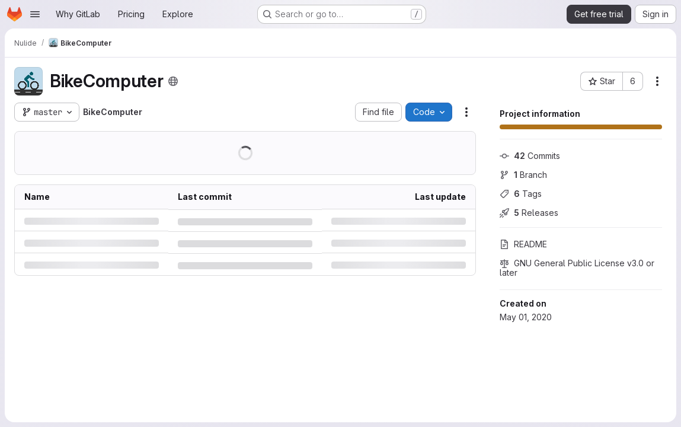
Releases (529, 213)
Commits (530, 156)
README (523, 244)
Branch (523, 175)
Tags (521, 194)
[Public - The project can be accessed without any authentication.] (173, 81)
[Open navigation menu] (34, 14)
